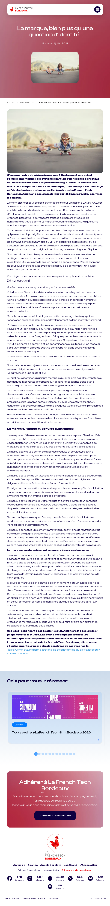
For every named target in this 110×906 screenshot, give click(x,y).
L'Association (88, 865)
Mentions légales (12, 898)
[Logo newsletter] (55, 886)
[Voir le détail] (55, 717)
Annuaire (19, 865)
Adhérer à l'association (29, 870)
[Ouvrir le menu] (97, 9)
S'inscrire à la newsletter (77, 870)
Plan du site (53, 898)
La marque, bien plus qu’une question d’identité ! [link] (65, 102)
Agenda (33, 865)
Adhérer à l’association (55, 815)
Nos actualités (27, 102)
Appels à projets (50, 865)
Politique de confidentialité (33, 898)
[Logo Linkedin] (55, 878)
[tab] (36, 754)
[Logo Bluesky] (95, 878)
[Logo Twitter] (75, 878)
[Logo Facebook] (15, 878)
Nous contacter (51, 870)
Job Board (70, 865)
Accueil (10, 102)
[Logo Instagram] (35, 878)
